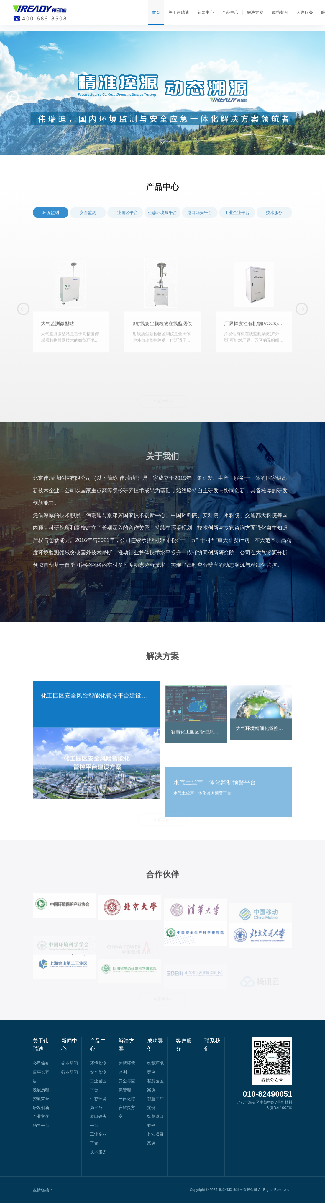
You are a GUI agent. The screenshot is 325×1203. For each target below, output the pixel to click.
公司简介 (41, 1063)
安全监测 (88, 220)
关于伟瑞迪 (178, 12)
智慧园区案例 (155, 1085)
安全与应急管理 (127, 1085)
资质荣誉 (41, 1098)
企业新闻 (69, 1063)
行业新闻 (69, 1072)
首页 (156, 12)
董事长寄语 (41, 1076)
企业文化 (41, 1116)
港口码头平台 (199, 220)
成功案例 (280, 12)
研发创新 (41, 1107)
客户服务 (304, 12)
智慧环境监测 (127, 1067)
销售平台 (41, 1125)
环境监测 (50, 220)
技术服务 (274, 220)
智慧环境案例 (155, 1067)
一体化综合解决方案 (127, 1107)
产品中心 (230, 12)
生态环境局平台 (162, 220)
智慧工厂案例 (155, 1103)
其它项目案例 (155, 1138)
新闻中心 (205, 12)
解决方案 (255, 12)
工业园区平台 (125, 220)
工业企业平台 (237, 220)
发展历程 (41, 1089)
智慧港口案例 (155, 1121)
